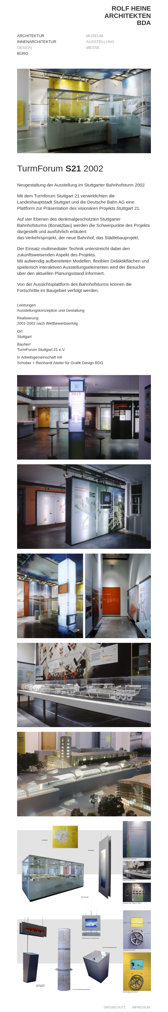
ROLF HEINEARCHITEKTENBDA (127, 15)
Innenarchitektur (36, 41)
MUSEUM (94, 36)
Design (24, 47)
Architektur (30, 36)
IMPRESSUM (141, 1007)
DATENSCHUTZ (115, 1007)
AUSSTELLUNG (100, 41)
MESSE (93, 47)
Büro (22, 53)
